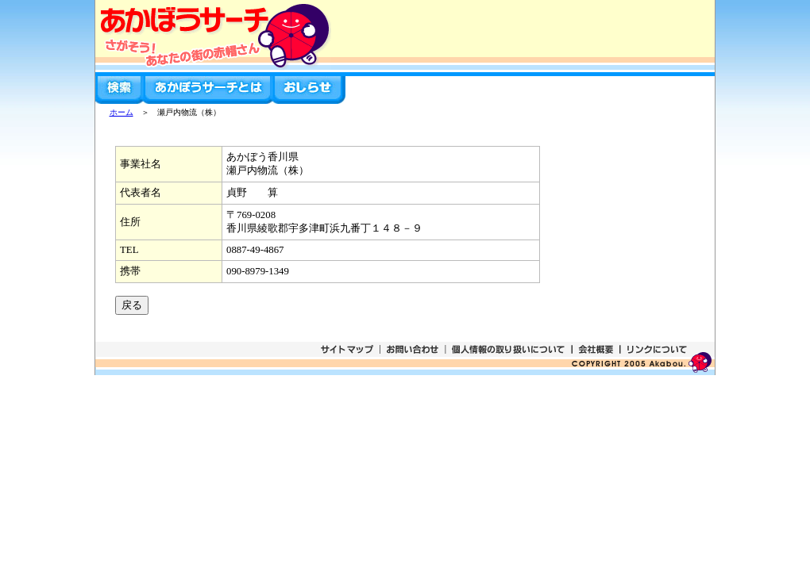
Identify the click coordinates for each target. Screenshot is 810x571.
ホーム (121, 112)
